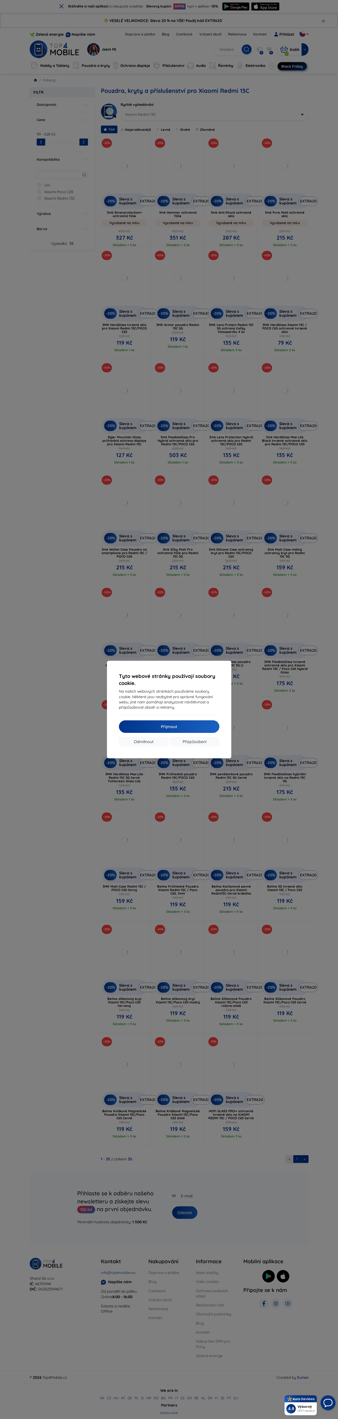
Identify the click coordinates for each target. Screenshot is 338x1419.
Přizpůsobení (194, 741)
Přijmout (169, 726)
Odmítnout (143, 741)
